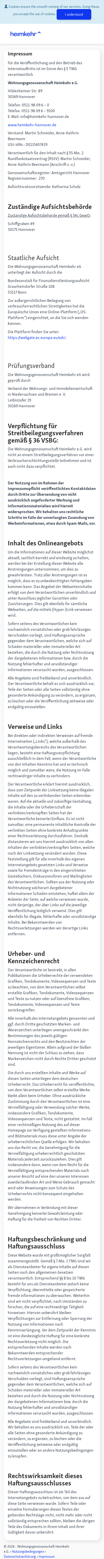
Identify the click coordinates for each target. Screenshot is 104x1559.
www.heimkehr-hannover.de (32, 125)
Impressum (47, 1556)
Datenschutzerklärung (20, 1556)
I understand (74, 14)
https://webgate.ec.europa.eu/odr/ (37, 337)
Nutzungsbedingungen (28, 1551)
